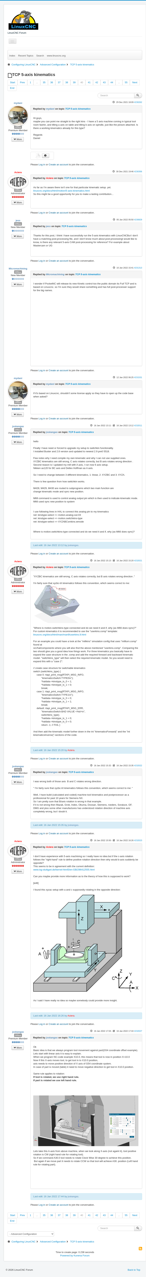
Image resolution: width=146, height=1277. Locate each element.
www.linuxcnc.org (56, 55)
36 (51, 82)
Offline (18, 127)
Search (40, 55)
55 (126, 82)
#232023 (138, 840)
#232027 (138, 1031)
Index (12, 55)
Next (134, 82)
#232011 (138, 425)
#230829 (138, 220)
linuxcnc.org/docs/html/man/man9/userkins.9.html (59, 634)
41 (89, 82)
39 (74, 82)
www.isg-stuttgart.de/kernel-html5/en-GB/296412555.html (64, 869)
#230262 (138, 102)
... (37, 82)
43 (104, 82)
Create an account (58, 164)
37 (59, 82)
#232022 (138, 765)
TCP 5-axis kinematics (78, 108)
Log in (42, 164)
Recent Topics (25, 55)
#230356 (138, 171)
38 (66, 82)
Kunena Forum (82, 1255)
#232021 (138, 560)
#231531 (138, 377)
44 (112, 82)
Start (12, 82)
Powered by (66, 1255)
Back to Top (134, 1269)
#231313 (138, 268)
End (12, 88)
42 (96, 82)
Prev (22, 82)
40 (81, 82)
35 (44, 82)
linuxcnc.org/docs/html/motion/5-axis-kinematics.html (61, 190)
